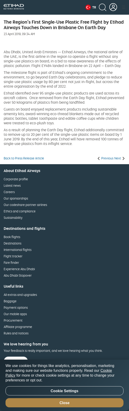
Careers (9, 192)
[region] (64, 385)
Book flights (12, 237)
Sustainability (13, 217)
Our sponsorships (16, 198)
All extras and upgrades (20, 294)
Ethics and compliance (20, 211)
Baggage (10, 301)
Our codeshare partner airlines (25, 205)
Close (64, 403)
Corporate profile (16, 179)
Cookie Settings (65, 391)
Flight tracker (13, 256)
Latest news (12, 185)
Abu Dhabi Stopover (18, 275)
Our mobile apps (15, 314)
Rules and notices (16, 333)
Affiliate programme (18, 327)
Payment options (16, 307)
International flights (17, 249)
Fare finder (11, 262)
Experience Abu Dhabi (19, 269)
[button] (90, 7)
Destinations (12, 243)
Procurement (13, 320)
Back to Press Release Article (24, 158)
